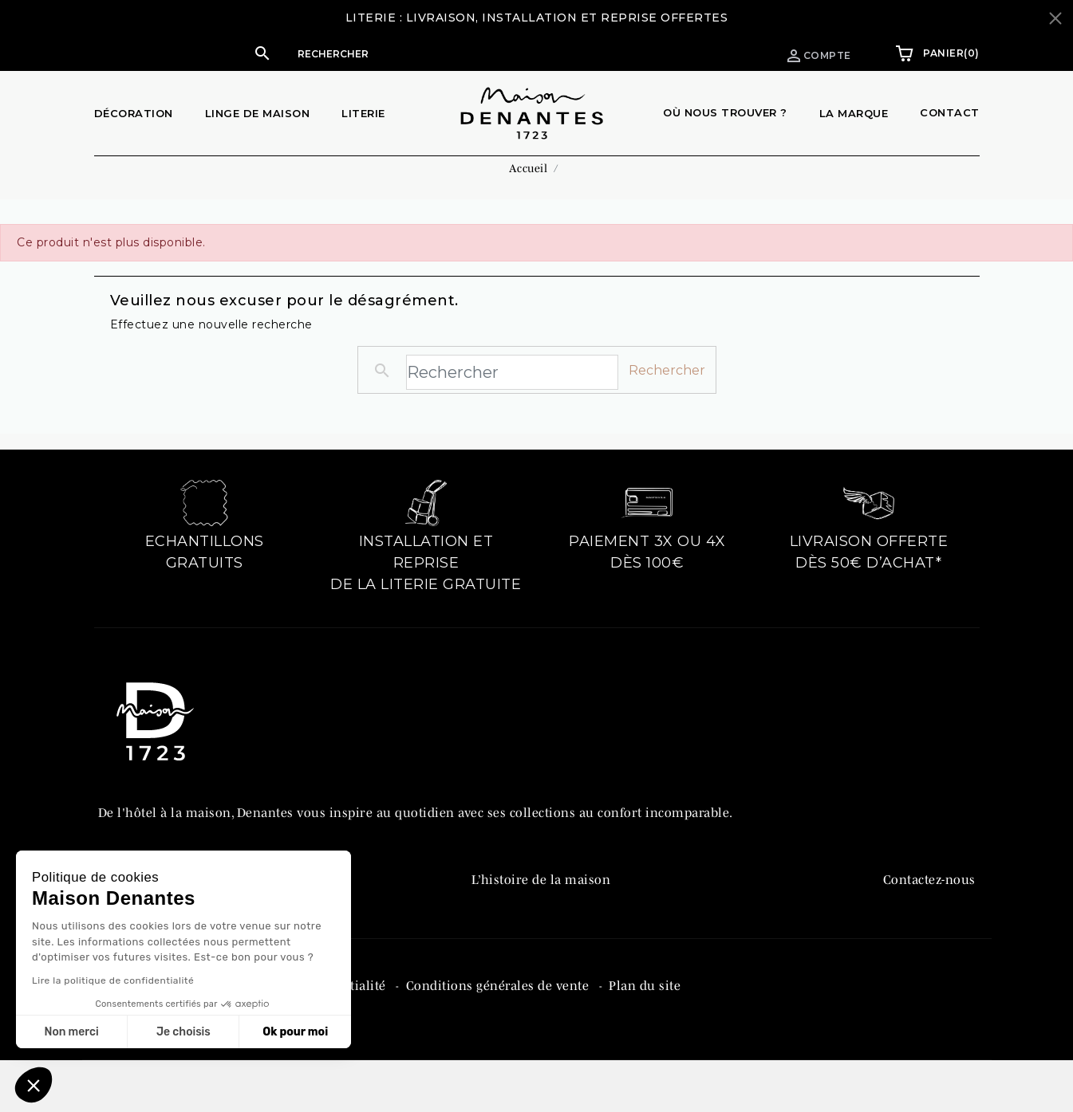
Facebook (910, 922)
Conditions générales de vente (499, 1050)
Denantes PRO (514, 922)
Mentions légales (151, 1050)
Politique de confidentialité (305, 1050)
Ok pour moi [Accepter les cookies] (295, 1032)
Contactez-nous (929, 889)
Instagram (914, 956)
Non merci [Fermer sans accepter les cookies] (71, 1032)
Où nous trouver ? (725, 112)
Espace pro (705, 53)
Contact (950, 112)
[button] (426, 53)
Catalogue (501, 956)
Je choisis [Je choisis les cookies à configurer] (183, 1032)
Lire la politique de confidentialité (113, 980)
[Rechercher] (442, 53)
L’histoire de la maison (541, 889)
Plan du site (644, 1050)
